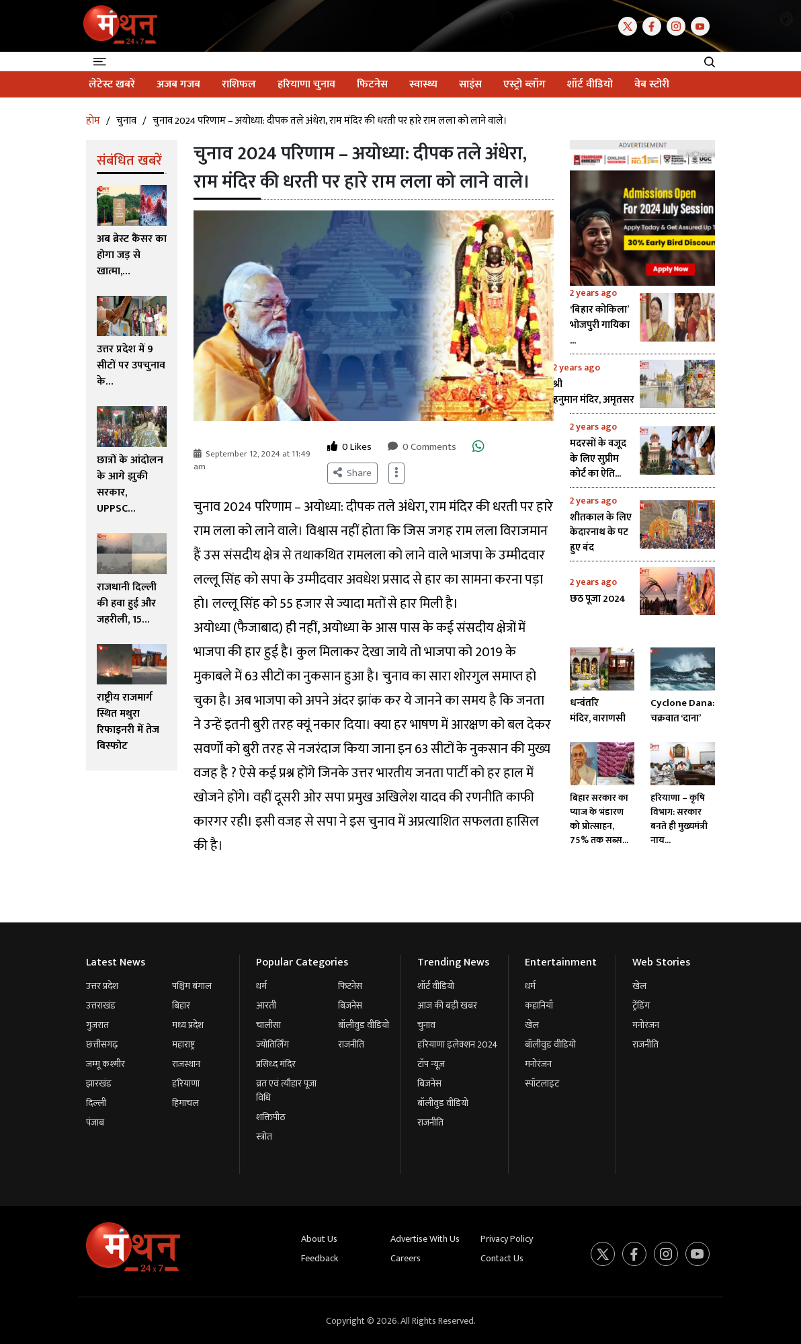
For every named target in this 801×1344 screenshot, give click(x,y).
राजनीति (351, 1044)
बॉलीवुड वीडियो (363, 1025)
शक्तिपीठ (271, 1117)
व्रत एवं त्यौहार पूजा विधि (286, 1090)
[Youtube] (703, 25)
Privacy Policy (506, 1239)
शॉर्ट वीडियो (435, 986)
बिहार (181, 1005)
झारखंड (99, 1083)
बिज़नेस (350, 1005)
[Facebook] (654, 25)
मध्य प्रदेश (188, 1025)
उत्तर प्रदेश (102, 986)
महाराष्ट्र (183, 1044)
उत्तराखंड (101, 1005)
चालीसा (268, 1025)
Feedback (319, 1258)
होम (93, 120)
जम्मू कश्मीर (105, 1064)
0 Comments (422, 447)
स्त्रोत (264, 1136)
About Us (319, 1239)
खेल (532, 1025)
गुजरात (97, 1025)
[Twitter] (630, 25)
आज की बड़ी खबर (447, 1005)
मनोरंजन (538, 1064)
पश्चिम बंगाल (192, 986)
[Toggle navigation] (101, 61)
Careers (405, 1258)
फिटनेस (350, 986)
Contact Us (501, 1258)
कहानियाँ (539, 1005)
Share (352, 473)
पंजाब (95, 1122)
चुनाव (126, 120)
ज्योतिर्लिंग (272, 1044)
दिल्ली (96, 1103)
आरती (266, 1005)
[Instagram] (679, 25)
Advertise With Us (425, 1239)
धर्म (261, 986)
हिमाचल (185, 1103)
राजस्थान (186, 1064)
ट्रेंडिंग (641, 1005)
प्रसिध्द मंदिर (276, 1064)
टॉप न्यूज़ (431, 1064)
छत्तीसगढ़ (102, 1044)
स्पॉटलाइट (542, 1083)
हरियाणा (186, 1083)
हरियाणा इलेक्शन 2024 (457, 1044)
